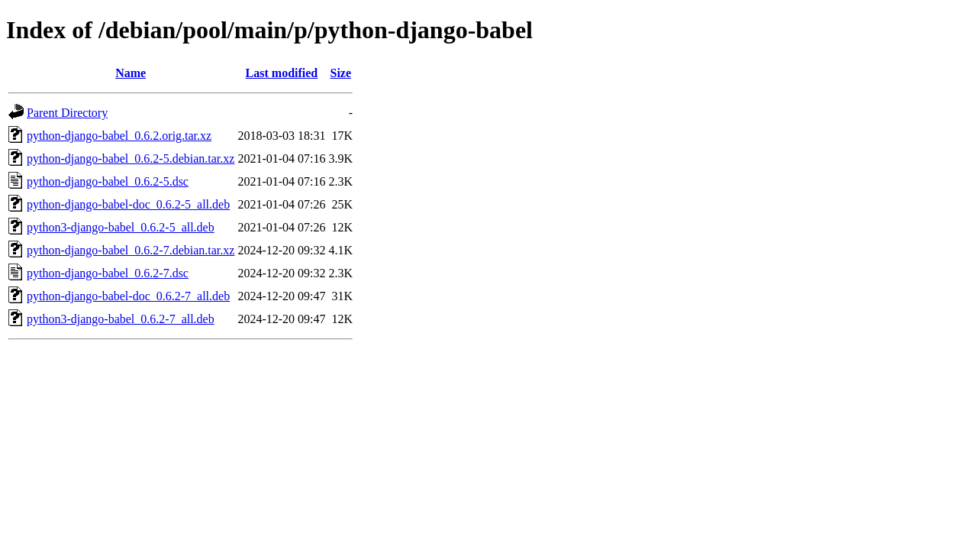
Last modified (282, 72)
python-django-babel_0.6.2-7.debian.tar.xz (130, 250)
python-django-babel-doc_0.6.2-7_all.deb (128, 296)
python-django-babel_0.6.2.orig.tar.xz (119, 135)
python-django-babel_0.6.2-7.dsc (108, 273)
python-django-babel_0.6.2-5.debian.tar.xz (130, 158)
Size (340, 72)
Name (130, 72)
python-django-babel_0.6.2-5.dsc (108, 181)
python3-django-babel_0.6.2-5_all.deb (120, 227)
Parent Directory (67, 112)
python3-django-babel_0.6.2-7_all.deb (120, 318)
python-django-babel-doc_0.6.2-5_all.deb (128, 204)
